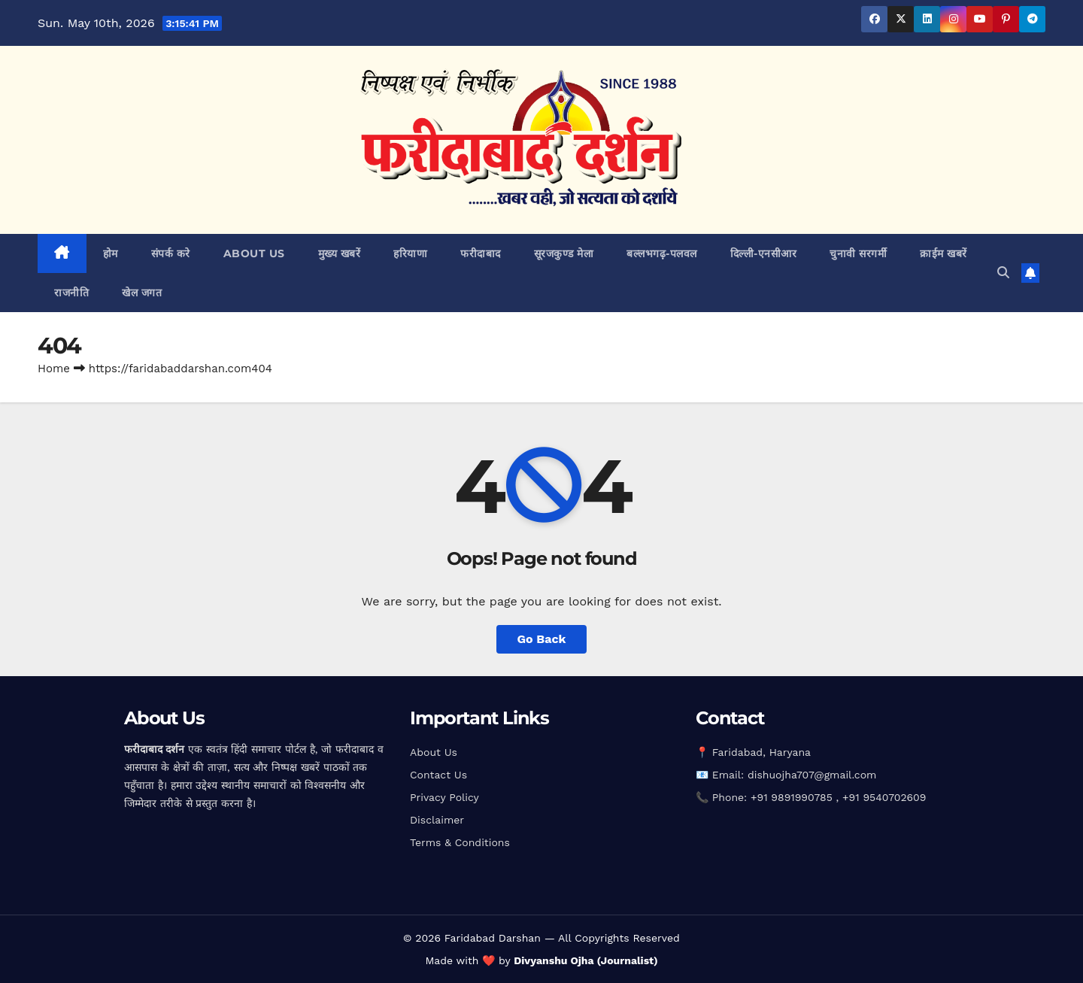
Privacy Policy (444, 797)
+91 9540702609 (884, 797)
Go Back (541, 639)
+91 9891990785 (793, 797)
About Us (433, 752)
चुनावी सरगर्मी (858, 253)
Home (54, 368)
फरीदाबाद (480, 253)
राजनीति (71, 292)
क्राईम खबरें (943, 253)
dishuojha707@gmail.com (812, 775)
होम (110, 253)
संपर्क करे (170, 253)
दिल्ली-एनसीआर (763, 253)
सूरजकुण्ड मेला (564, 253)
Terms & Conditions (460, 842)
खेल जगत (142, 292)
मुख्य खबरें (339, 253)
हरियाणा (410, 253)
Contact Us (438, 775)
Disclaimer (437, 820)
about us (254, 253)
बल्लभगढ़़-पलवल (661, 253)
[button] (1003, 272)
